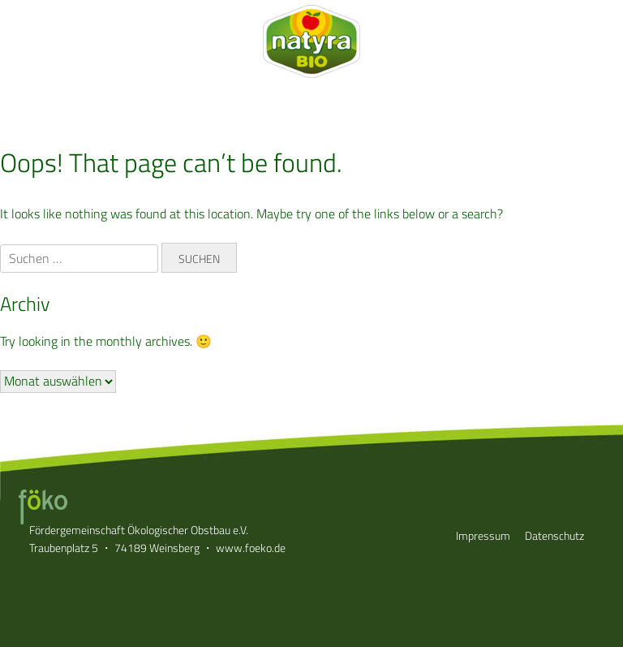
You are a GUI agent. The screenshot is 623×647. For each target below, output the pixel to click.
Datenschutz (554, 535)
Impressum (483, 535)
